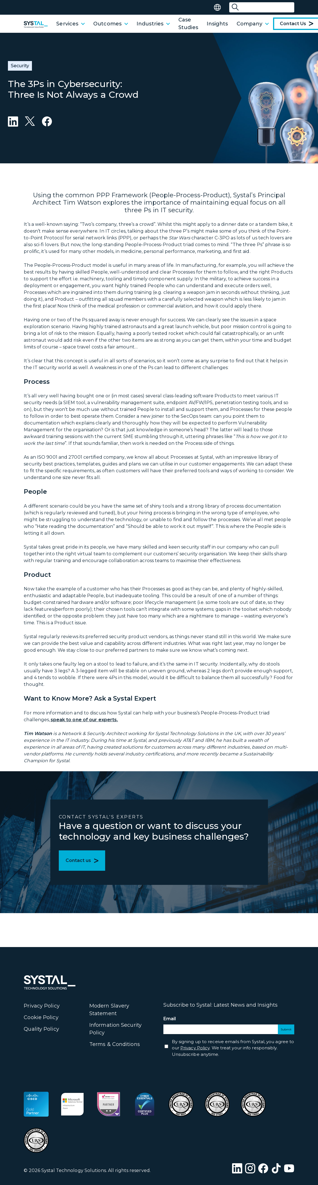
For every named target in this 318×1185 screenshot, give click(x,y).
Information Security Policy (115, 1029)
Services (70, 24)
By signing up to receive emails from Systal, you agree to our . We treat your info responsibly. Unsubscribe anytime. (233, 1048)
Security (20, 65)
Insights (217, 24)
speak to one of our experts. (84, 719)
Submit (286, 1029)
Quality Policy (41, 1029)
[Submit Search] (235, 7)
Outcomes (110, 24)
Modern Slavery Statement (109, 1010)
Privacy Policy (41, 1006)
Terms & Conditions (114, 1044)
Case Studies (188, 24)
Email (179, 1019)
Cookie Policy (41, 1017)
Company (253, 24)
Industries (153, 24)
